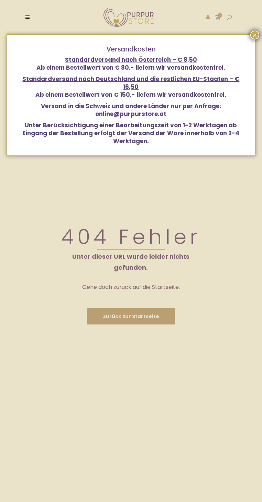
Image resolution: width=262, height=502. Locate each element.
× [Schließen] (254, 35)
